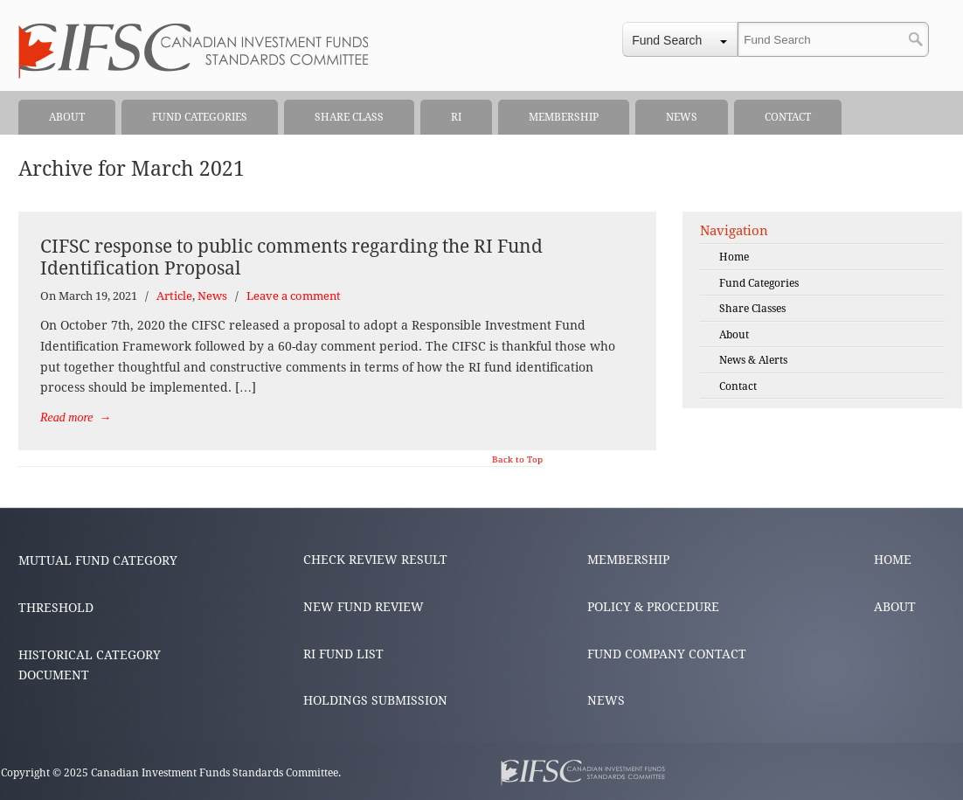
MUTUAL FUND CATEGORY (97, 560)
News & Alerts (753, 360)
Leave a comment (293, 296)
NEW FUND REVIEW (363, 607)
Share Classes (752, 309)
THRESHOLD (56, 608)
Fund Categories (759, 283)
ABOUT (895, 607)
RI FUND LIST (343, 654)
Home (734, 257)
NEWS (606, 700)
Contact (738, 386)
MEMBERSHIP (628, 560)
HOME (892, 560)
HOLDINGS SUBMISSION (375, 700)
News (212, 296)
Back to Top (517, 460)
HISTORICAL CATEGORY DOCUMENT (89, 665)
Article (174, 296)
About (734, 335)
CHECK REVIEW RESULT (375, 560)
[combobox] (680, 39)
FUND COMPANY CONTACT (666, 654)
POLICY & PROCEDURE (653, 607)
